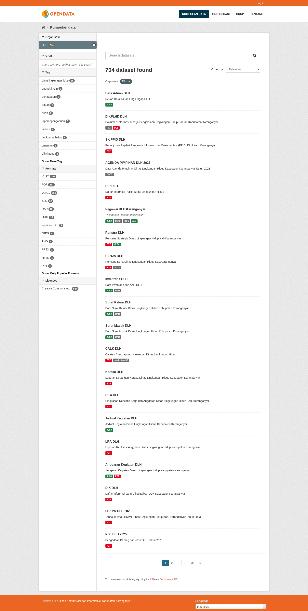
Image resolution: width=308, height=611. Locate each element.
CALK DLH (113, 348)
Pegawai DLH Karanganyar (125, 209)
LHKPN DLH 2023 (118, 511)
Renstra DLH (115, 232)
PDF (116, 128)
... (185, 563)
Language (201, 601)
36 (192, 563)
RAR (109, 128)
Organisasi (221, 14)
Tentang (256, 14)
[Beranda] (43, 27)
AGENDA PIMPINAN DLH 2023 (128, 162)
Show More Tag (52, 161)
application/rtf (120, 360)
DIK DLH (111, 488)
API (152, 579)
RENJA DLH (114, 256)
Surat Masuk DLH (118, 325)
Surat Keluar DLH (118, 302)
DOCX (110, 174)
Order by (217, 69)
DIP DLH (111, 186)
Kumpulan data (194, 14)
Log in (260, 3)
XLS (134, 221)
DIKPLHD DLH (116, 116)
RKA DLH (112, 395)
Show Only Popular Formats (60, 273)
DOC (127, 221)
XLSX (109, 105)
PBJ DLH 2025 (116, 534)
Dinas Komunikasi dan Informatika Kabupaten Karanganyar (95, 601)
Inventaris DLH (116, 279)
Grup (240, 14)
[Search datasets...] (177, 55)
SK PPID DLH (115, 139)
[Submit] (255, 55)
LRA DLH (112, 441)
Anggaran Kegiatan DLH (123, 464)
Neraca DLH (114, 372)
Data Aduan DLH (117, 93)
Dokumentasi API (169, 579)
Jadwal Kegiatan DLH (121, 418)
